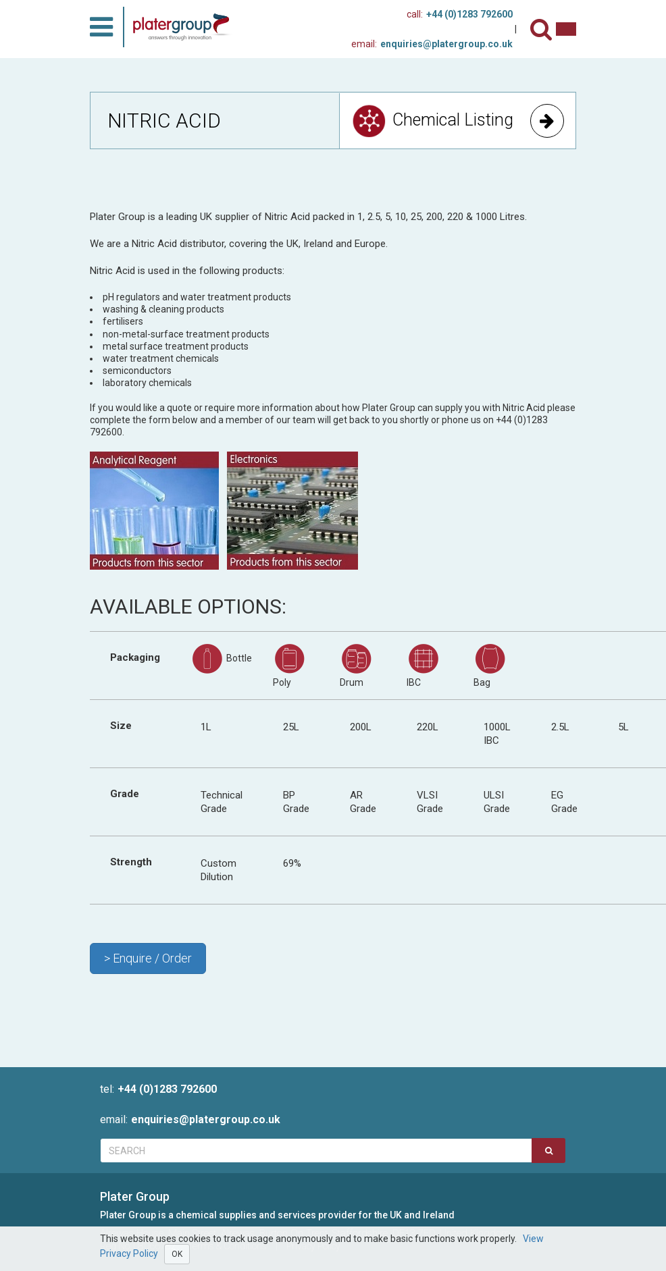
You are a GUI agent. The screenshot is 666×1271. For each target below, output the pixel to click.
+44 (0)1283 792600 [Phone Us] (460, 14)
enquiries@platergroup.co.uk (190, 1119)
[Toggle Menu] (101, 26)
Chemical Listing (458, 121)
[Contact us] (566, 29)
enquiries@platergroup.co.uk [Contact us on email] (432, 44)
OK (177, 1254)
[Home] (185, 26)
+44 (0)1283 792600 (158, 1089)
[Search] (543, 29)
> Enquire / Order (148, 958)
